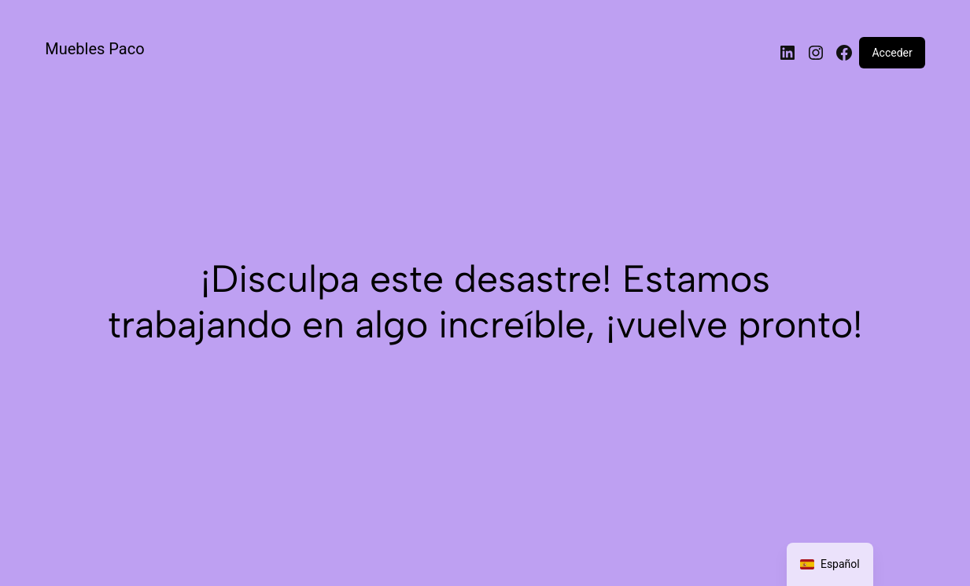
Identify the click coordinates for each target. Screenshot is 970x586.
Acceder (892, 52)
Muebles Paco (94, 48)
